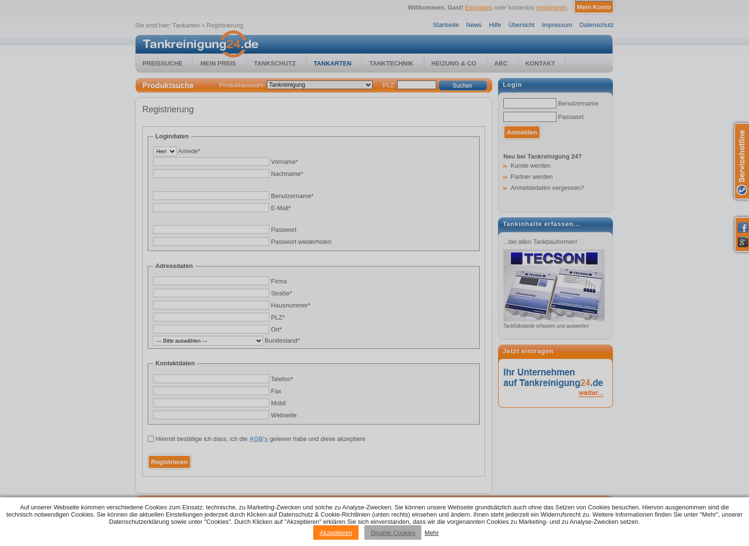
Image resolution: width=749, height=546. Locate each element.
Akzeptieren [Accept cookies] (335, 532)
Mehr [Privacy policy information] (432, 532)
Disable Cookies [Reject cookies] (393, 532)
